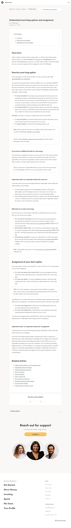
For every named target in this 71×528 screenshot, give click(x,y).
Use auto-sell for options (21, 383)
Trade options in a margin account (24, 386)
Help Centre (11, 9)
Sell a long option (19, 374)
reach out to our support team (38, 223)
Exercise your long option (23, 40)
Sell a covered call (20, 376)
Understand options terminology (23, 367)
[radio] (30, 401)
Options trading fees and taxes (23, 370)
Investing (18, 9)
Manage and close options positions (24, 381)
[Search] (50, 9)
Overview (19, 38)
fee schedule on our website (32, 132)
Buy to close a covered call (22, 379)
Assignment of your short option (25, 42)
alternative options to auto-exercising (32, 139)
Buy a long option (19, 372)
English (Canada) (61, 520)
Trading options (32, 9)
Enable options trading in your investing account (27, 365)
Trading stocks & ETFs (25, 9)
